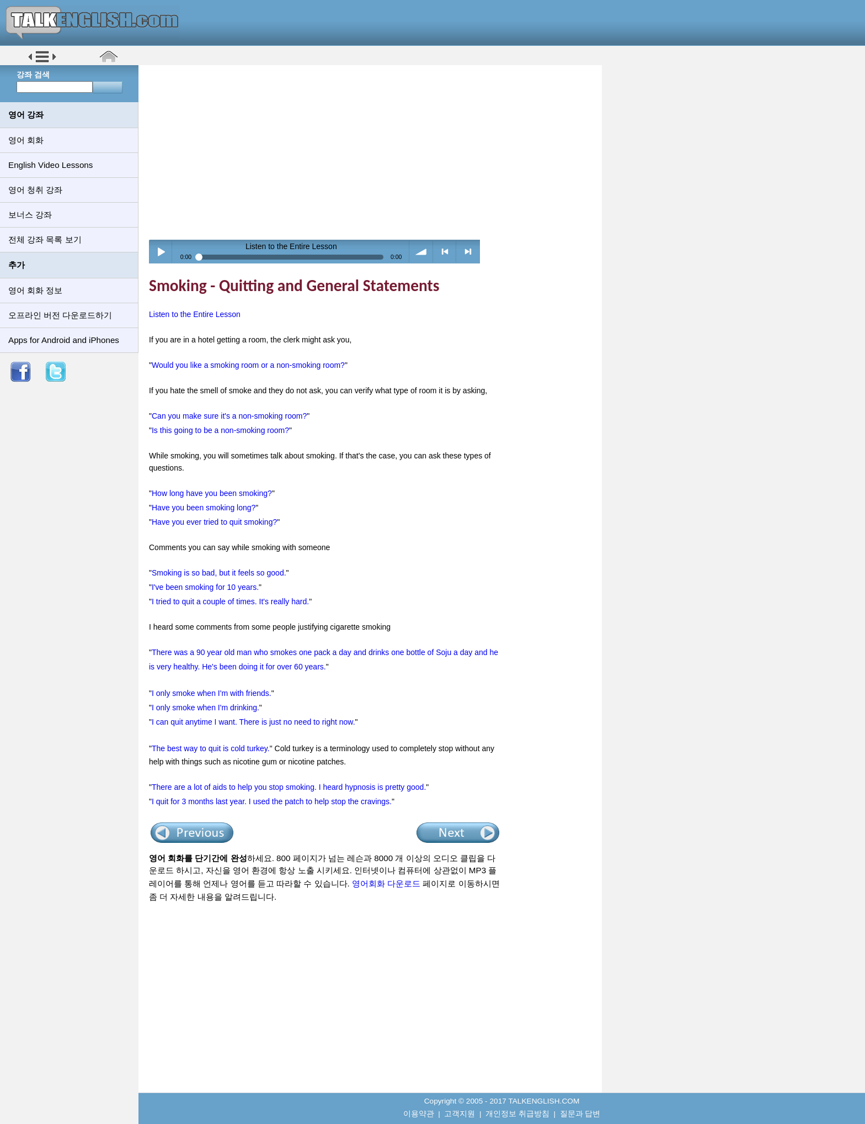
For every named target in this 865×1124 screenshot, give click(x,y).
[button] (42, 61)
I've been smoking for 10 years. (205, 587)
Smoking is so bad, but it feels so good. (219, 572)
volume (421, 251)
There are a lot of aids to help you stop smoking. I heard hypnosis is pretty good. (289, 787)
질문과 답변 (580, 1114)
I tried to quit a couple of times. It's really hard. (230, 601)
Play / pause (161, 251)
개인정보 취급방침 (517, 1114)
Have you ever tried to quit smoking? (214, 522)
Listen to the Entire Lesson (195, 314)
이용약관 (418, 1114)
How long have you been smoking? (212, 493)
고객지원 (459, 1114)
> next (468, 251)
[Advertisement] (374, 152)
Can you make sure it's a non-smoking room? (229, 415)
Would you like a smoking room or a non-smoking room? (248, 365)
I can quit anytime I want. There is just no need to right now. (253, 721)
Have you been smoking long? (203, 507)
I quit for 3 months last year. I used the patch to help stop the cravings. (272, 801)
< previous (445, 251)
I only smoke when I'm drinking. (205, 707)
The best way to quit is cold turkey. (211, 748)
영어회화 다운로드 (386, 883)
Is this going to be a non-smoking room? (220, 430)
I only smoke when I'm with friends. (211, 693)
